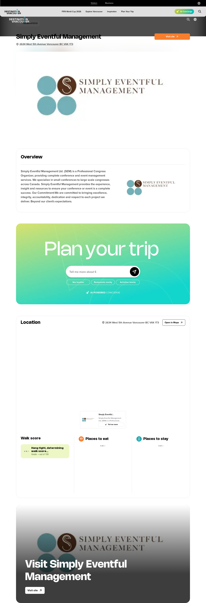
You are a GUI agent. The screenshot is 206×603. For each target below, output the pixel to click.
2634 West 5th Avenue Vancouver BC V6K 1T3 (46, 44)
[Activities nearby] (128, 286)
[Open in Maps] (173, 322)
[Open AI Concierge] (184, 11)
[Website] (172, 36)
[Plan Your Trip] (127, 11)
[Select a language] (199, 3)
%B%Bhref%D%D (30, 23)
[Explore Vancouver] (94, 11)
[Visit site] (35, 590)
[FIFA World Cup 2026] (71, 11)
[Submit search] (199, 11)
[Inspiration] (111, 11)
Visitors (94, 3)
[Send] (134, 275)
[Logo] (13, 11)
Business (109, 3)
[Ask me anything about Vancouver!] (98, 275)
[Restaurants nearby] (103, 286)
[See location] (78, 286)
